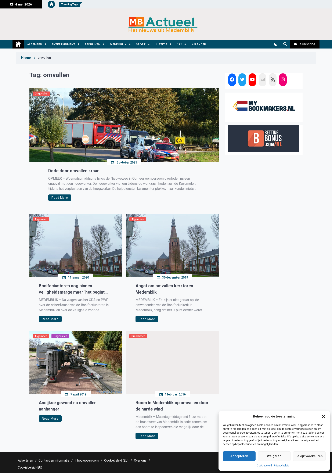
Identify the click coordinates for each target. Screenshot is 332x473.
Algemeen (34, 44)
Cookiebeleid (264, 465)
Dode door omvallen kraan (74, 170)
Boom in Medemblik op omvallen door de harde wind (172, 406)
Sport (140, 44)
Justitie (161, 44)
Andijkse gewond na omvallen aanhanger (68, 406)
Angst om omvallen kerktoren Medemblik (164, 289)
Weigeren (274, 456)
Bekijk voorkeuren (309, 456)
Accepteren (239, 456)
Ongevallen (41, 93)
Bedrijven (92, 44)
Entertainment (63, 44)
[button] (323, 416)
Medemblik (118, 44)
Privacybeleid (281, 465)
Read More (59, 197)
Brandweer (138, 336)
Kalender (198, 44)
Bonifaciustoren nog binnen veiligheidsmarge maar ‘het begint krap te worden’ (72, 289)
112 (179, 44)
